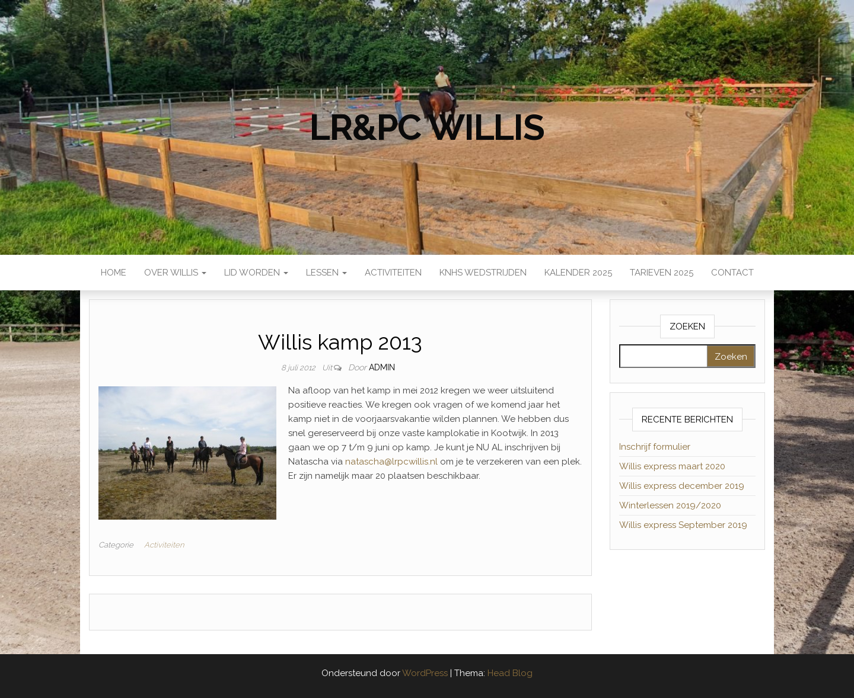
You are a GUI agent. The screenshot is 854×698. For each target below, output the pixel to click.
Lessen (326, 272)
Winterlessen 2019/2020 (670, 505)
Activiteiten (393, 272)
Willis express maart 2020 (672, 466)
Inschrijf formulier (654, 446)
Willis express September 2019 (683, 525)
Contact (732, 272)
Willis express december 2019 (681, 486)
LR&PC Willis (427, 127)
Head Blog (510, 673)
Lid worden (256, 272)
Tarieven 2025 (661, 272)
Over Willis (175, 272)
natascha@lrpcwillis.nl (391, 461)
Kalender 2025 (578, 272)
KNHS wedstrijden (483, 272)
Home (113, 272)
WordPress (425, 673)
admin (382, 367)
